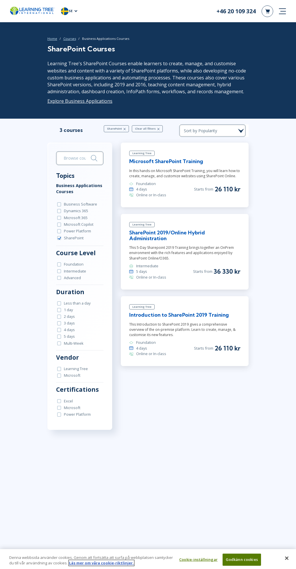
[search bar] (77, 159)
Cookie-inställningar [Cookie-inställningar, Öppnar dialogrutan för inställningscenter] (198, 562)
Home (49, 39)
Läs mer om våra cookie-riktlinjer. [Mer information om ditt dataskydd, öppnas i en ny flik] (101, 565)
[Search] (93, 159)
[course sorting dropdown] (217, 131)
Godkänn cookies (242, 562)
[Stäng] (286, 561)
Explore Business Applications (76, 101)
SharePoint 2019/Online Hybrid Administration (185, 234)
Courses (66, 39)
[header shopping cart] (267, 11)
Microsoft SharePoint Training (165, 162)
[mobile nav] (282, 11)
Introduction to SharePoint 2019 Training (178, 311)
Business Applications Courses (76, 189)
